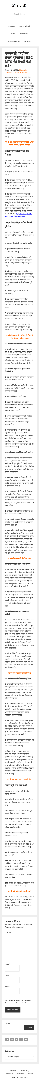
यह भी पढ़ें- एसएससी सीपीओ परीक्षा (19, 673)
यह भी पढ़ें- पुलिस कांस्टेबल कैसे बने (19, 891)
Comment (9, 932)
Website (7, 986)
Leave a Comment (21, 72)
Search (7, 1024)
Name (7, 964)
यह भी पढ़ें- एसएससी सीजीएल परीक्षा (20, 558)
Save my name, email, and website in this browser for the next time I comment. (19, 1002)
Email (7, 975)
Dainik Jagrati (19, 6)
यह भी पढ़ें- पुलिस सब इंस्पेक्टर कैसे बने (19, 779)
